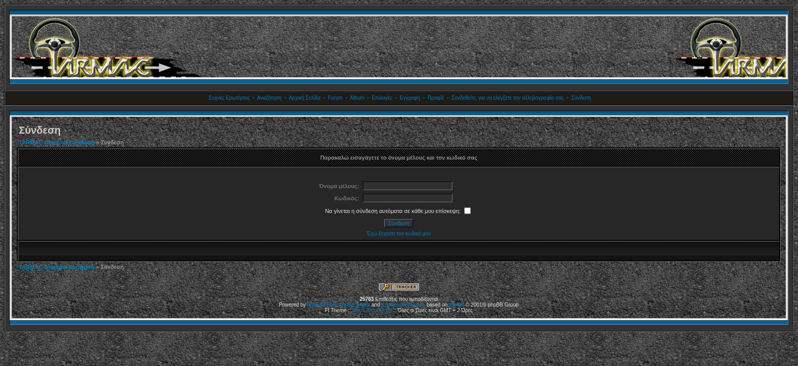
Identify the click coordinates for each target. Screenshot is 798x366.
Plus (331, 305)
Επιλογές (382, 98)
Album (357, 98)
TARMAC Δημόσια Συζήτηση (57, 142)
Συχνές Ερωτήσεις (229, 98)
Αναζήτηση (269, 98)
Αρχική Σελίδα (304, 98)
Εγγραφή (410, 98)
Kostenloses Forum (403, 305)
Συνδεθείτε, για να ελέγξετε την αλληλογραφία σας (507, 98)
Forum (335, 98)
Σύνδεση (581, 98)
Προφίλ (436, 98)
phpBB (456, 305)
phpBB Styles (354, 305)
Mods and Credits (372, 310)
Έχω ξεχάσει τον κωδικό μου (398, 233)
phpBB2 (316, 305)
